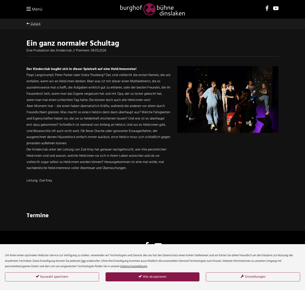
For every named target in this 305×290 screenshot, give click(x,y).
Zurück (33, 24)
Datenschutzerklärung (133, 266)
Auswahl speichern (52, 277)
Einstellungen (253, 277)
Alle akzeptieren (152, 277)
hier (83, 261)
